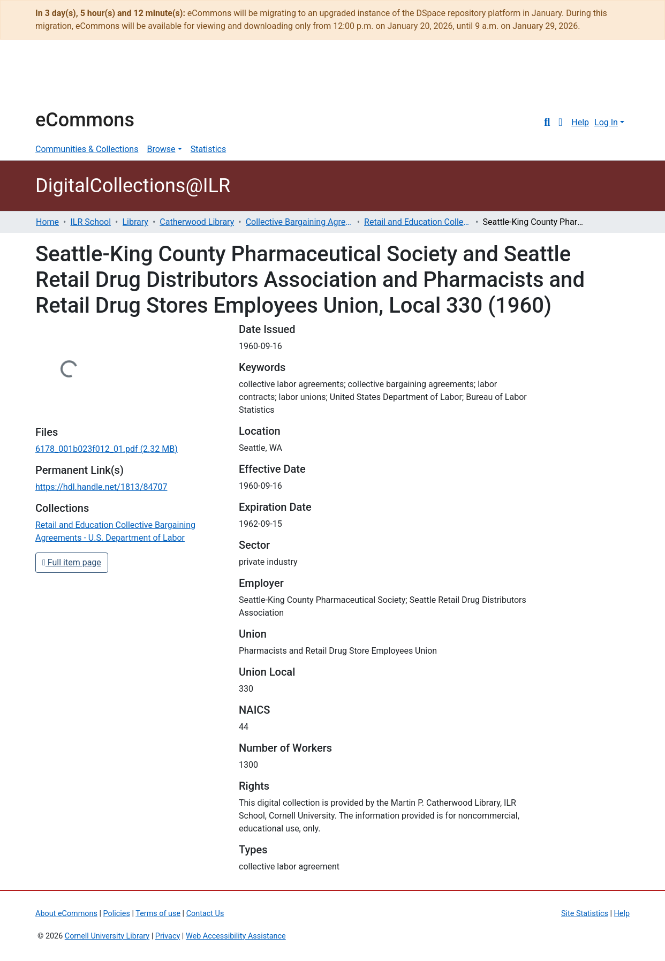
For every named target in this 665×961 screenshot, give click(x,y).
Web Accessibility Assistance (236, 936)
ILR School (90, 222)
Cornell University (62, 79)
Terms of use (157, 913)
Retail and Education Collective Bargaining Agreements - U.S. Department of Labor (417, 222)
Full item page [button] (71, 562)
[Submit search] (547, 122)
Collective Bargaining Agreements (299, 222)
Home (47, 222)
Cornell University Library (107, 936)
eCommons (84, 120)
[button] (560, 122)
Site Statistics (584, 913)
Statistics (208, 149)
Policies (116, 913)
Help (580, 122)
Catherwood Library (197, 222)
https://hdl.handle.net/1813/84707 (101, 487)
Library (135, 222)
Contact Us (205, 913)
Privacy (167, 936)
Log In (606, 122)
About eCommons (66, 913)
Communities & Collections (86, 149)
